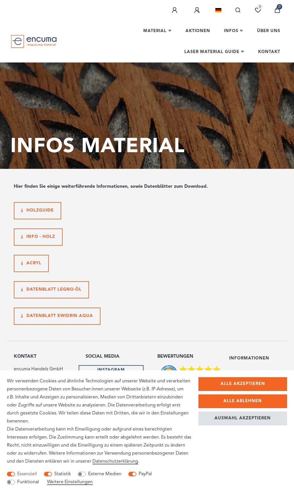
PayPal (145, 474)
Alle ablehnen (242, 401)
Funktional (28, 482)
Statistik (62, 474)
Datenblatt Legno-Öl (51, 289)
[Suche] (238, 10)
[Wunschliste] (258, 10)
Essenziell (27, 474)
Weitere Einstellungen (70, 482)
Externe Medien (104, 474)
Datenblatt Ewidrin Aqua (57, 316)
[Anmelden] (175, 10)
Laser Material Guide (211, 52)
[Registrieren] (197, 10)
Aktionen (197, 31)
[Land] (218, 10)
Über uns (268, 31)
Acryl (31, 263)
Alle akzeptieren (242, 384)
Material (155, 31)
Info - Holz (38, 237)
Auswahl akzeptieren (242, 418)
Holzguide (37, 210)
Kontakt (269, 52)
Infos (231, 31)
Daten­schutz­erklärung (115, 461)
